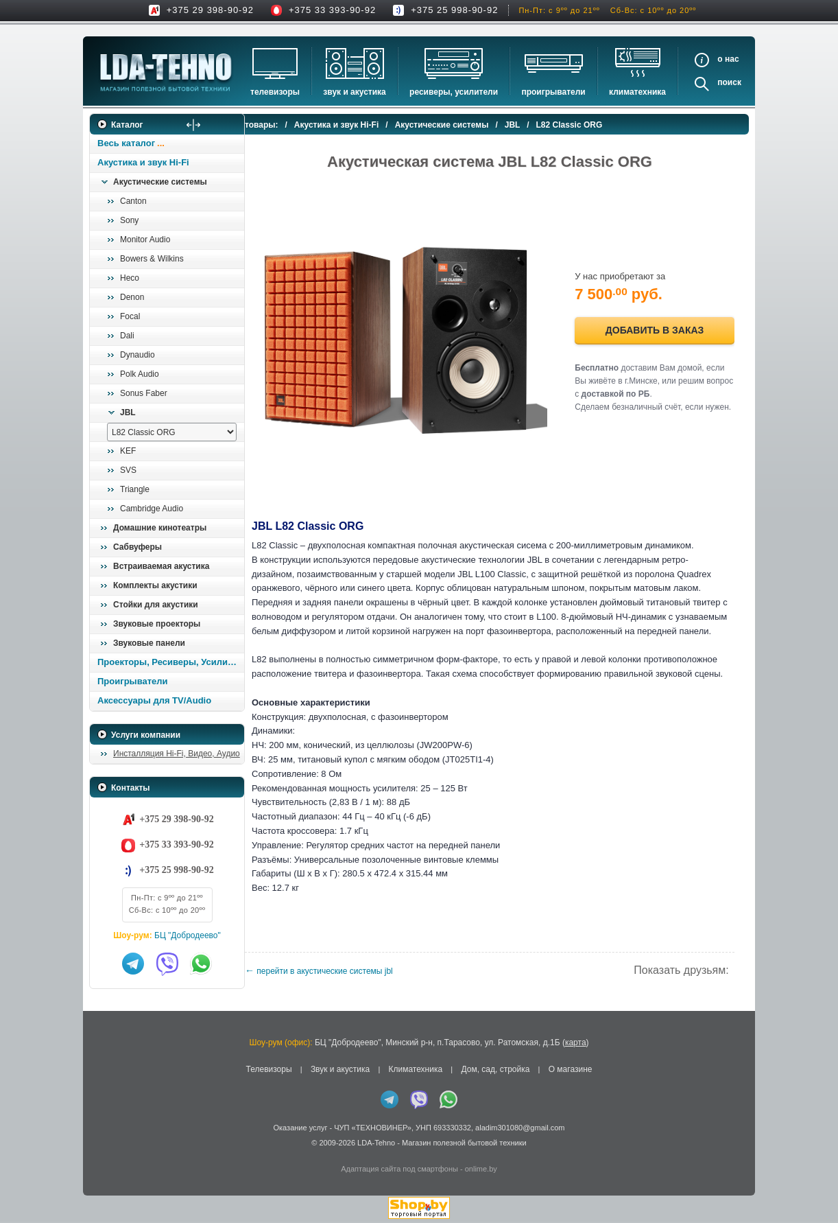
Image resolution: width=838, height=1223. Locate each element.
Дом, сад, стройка (495, 1071)
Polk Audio (139, 374)
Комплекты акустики (155, 585)
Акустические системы (160, 182)
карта (575, 1044)
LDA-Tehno (376, 1145)
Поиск (729, 82)
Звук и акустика (354, 92)
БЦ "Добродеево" (187, 935)
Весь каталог (126, 143)
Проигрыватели (553, 92)
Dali (127, 335)
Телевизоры (275, 92)
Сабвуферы (137, 547)
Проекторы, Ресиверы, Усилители (170, 662)
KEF (128, 451)
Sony (129, 220)
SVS (128, 470)
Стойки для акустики (155, 604)
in (102, 1154)
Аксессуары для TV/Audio (154, 700)
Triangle (134, 489)
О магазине (570, 1071)
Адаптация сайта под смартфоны (399, 1170)
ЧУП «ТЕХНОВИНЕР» (372, 1129)
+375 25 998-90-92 (454, 10)
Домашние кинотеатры (159, 528)
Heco (129, 278)
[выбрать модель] (172, 432)
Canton (133, 201)
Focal (130, 316)
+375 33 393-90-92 (332, 10)
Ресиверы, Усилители (453, 92)
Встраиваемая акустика (161, 566)
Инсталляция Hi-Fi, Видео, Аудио (176, 753)
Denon (132, 297)
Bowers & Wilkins (152, 259)
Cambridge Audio (151, 508)
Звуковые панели (149, 643)
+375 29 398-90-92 (210, 10)
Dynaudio (137, 355)
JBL (128, 412)
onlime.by (481, 1170)
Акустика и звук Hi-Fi (143, 162)
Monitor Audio (145, 239)
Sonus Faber (143, 393)
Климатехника (637, 92)
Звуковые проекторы (156, 624)
